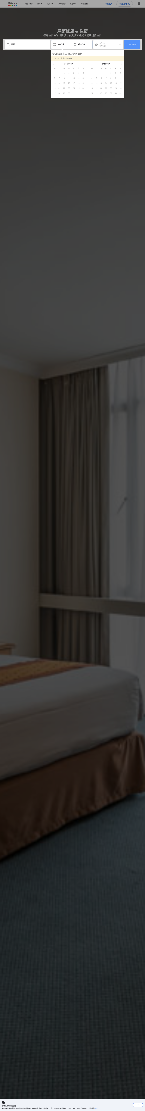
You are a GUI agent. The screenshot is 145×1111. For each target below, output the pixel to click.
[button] (53, 64)
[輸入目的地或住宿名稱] (29, 44)
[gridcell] (64, 73)
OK (138, 1105)
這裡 (96, 1108)
